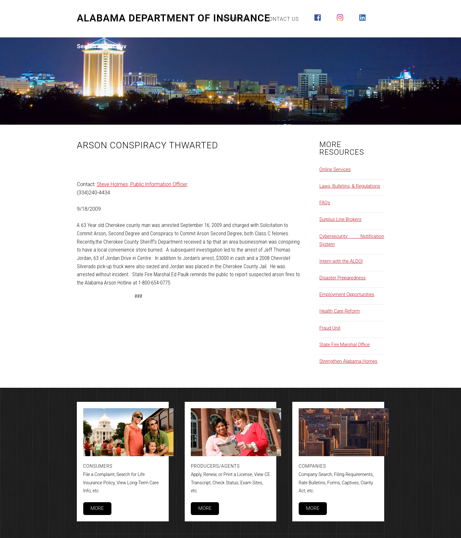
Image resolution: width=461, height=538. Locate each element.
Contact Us (282, 19)
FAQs (324, 203)
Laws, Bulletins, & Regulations (349, 186)
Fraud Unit (330, 328)
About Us (236, 19)
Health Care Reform (339, 311)
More (97, 508)
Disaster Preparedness (342, 278)
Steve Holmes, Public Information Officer (142, 184)
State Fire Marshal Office (344, 344)
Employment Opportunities (347, 294)
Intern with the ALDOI (341, 261)
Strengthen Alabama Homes (348, 361)
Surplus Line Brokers (340, 219)
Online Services (335, 169)
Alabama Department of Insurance (173, 18)
